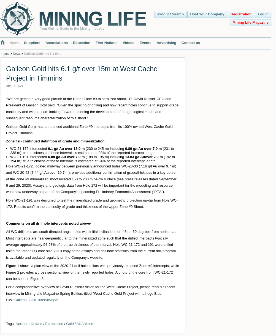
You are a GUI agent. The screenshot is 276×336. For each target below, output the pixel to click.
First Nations (106, 43)
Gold (70, 324)
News (14, 43)
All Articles (85, 324)
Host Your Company (207, 14)
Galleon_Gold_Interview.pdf (36, 300)
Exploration (54, 324)
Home (5, 53)
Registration (241, 14)
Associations (56, 43)
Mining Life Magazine (250, 22)
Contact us (191, 43)
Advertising (166, 43)
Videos (128, 43)
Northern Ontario (29, 324)
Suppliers (32, 43)
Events (145, 43)
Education (81, 43)
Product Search (170, 14)
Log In (263, 14)
